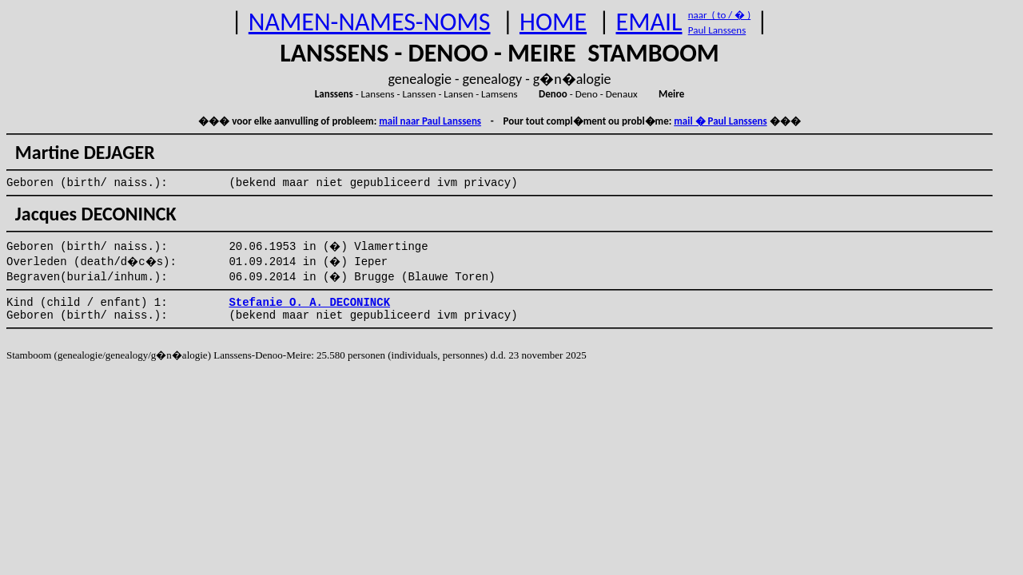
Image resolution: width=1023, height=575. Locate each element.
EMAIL (649, 22)
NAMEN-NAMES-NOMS (370, 22)
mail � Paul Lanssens (720, 121)
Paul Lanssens (717, 30)
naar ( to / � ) (719, 15)
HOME (553, 22)
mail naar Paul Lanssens (430, 121)
